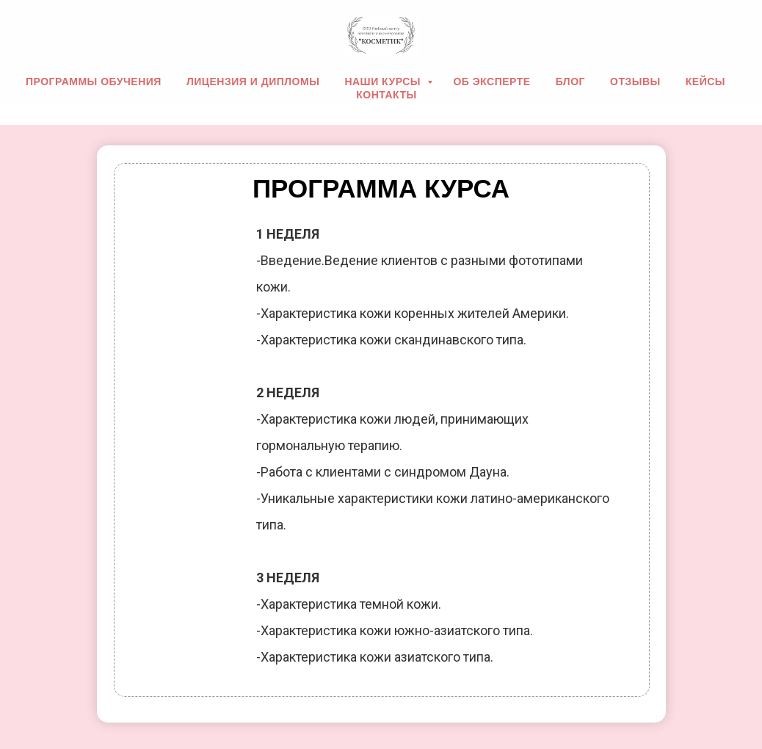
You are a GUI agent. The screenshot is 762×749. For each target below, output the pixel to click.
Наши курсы (384, 81)
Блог (570, 81)
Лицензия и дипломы (252, 81)
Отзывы (635, 81)
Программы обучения (94, 81)
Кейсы (705, 81)
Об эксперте (491, 81)
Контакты (386, 95)
